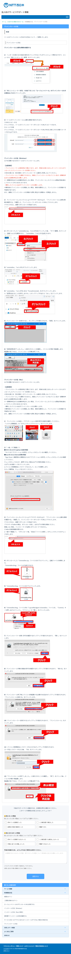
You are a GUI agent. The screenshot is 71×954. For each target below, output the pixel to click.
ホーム (4, 22)
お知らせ (6, 935)
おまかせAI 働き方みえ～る (15, 22)
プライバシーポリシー (9, 946)
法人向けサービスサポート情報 (14, 12)
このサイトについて (29, 946)
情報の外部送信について (41, 946)
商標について (19, 946)
